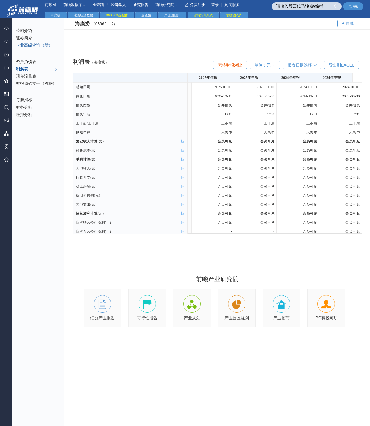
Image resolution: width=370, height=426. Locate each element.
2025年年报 (212, 78)
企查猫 (98, 5)
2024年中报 (340, 78)
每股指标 (24, 99)
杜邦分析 (24, 114)
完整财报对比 (230, 65)
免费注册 (195, 5)
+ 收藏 (348, 23)
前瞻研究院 (166, 5)
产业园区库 (172, 15)
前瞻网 (50, 5)
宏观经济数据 (83, 15)
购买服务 (232, 5)
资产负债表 (26, 61)
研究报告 (140, 5)
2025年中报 (255, 78)
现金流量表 (26, 76)
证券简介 (24, 37)
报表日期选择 (302, 65)
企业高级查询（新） (34, 45)
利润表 (37, 69)
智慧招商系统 (203, 15)
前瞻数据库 (74, 5)
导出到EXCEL (341, 65)
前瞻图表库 (234, 15)
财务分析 (24, 107)
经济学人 (118, 5)
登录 (215, 5)
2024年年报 (297, 78)
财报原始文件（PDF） (36, 83)
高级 (353, 6)
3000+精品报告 (117, 15)
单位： (264, 65)
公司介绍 (24, 30)
